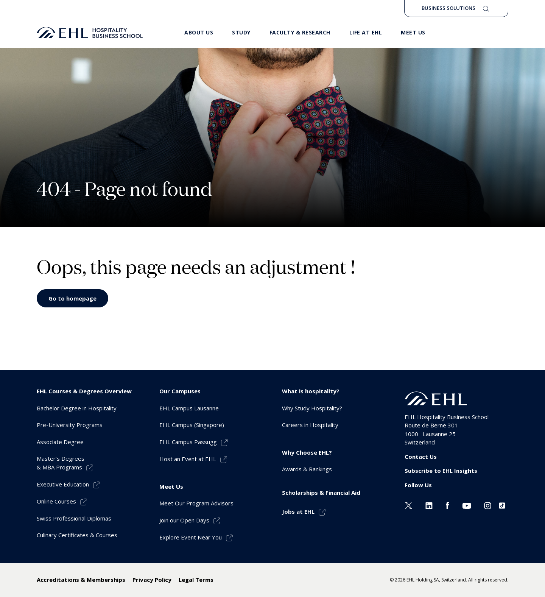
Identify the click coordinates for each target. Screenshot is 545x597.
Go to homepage (72, 298)
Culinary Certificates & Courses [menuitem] (77, 535)
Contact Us (421, 456)
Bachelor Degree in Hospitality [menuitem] (77, 408)
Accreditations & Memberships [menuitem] (81, 579)
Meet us (413, 32)
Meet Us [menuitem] (171, 486)
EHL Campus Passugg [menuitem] (188, 442)
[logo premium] (90, 32)
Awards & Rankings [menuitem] (307, 469)
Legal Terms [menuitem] (196, 579)
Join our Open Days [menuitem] (184, 520)
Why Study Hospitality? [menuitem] (312, 408)
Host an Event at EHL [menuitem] (187, 459)
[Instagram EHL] (487, 504)
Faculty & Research (299, 32)
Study (241, 32)
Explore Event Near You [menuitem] (190, 537)
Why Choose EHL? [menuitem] (307, 452)
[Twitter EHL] (409, 504)
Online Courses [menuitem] (56, 501)
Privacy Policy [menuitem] (151, 579)
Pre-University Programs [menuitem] (70, 425)
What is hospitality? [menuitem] (310, 391)
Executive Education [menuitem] (63, 484)
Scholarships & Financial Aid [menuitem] (321, 492)
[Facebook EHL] (447, 504)
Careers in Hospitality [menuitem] (310, 425)
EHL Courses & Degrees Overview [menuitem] (84, 391)
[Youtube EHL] (466, 504)
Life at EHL (365, 32)
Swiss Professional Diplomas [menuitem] (74, 518)
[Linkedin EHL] (429, 504)
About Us (198, 32)
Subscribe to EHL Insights (441, 470)
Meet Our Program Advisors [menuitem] (196, 503)
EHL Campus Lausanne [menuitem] (189, 408)
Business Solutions (448, 8)
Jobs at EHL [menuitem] (298, 511)
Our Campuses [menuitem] (180, 391)
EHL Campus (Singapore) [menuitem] (191, 425)
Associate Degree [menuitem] (60, 442)
